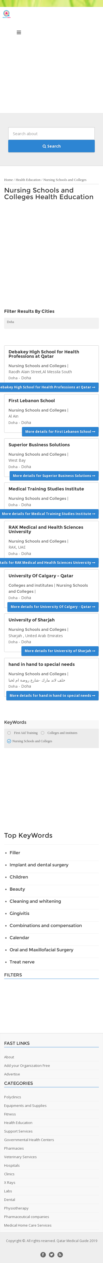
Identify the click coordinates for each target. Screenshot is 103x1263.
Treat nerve (22, 962)
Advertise (12, 1074)
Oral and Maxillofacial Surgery (41, 949)
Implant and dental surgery (39, 864)
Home (8, 180)
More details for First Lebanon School (60, 431)
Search (52, 146)
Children (19, 877)
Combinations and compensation (46, 925)
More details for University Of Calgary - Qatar (53, 606)
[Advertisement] (51, 61)
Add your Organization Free (27, 1065)
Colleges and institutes (31, 585)
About (9, 1056)
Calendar (19, 937)
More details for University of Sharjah (60, 650)
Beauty (17, 889)
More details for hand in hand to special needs (52, 695)
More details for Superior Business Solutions (54, 475)
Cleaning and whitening (35, 901)
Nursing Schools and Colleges (65, 180)
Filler (15, 852)
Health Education (28, 180)
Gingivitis (19, 913)
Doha (10, 322)
